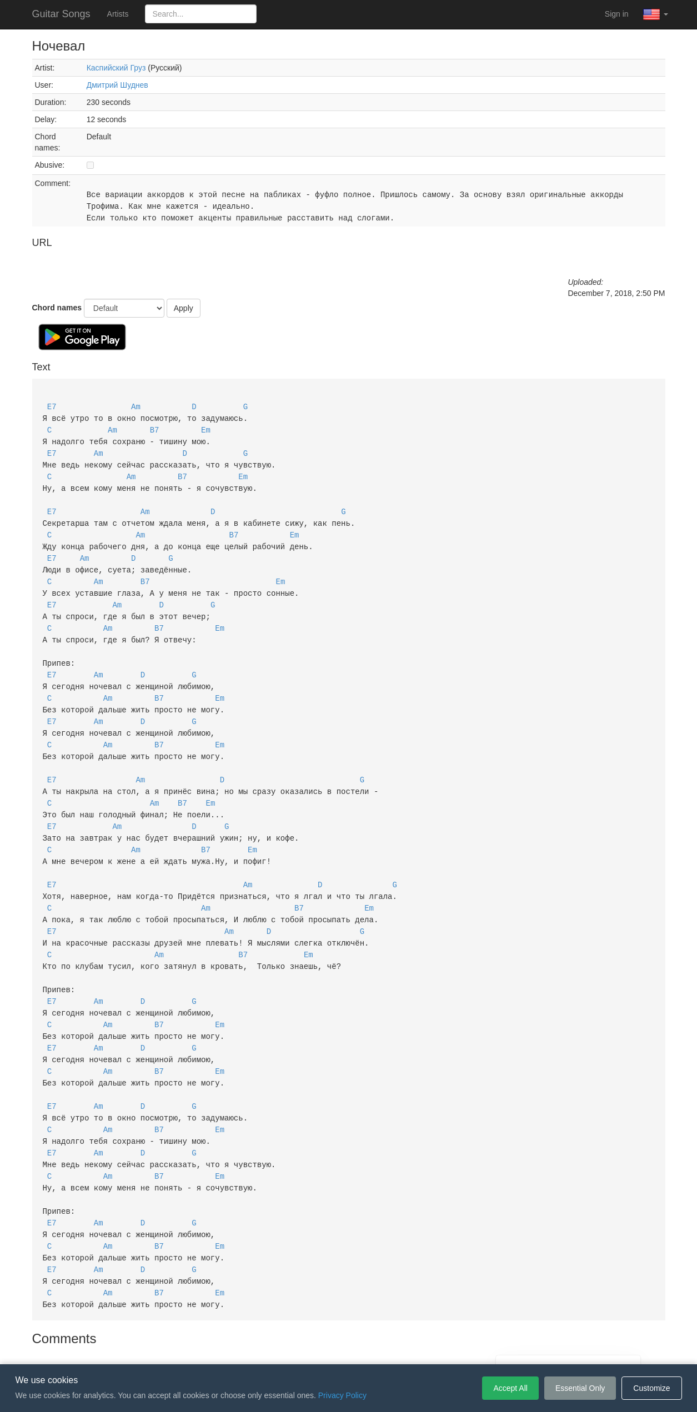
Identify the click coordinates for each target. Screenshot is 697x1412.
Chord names (57, 307)
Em (205, 428)
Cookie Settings (412, 1347)
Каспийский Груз (116, 67)
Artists (118, 13)
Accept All (510, 1388)
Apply (183, 308)
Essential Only (580, 1388)
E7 (52, 405)
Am (136, 405)
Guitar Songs (61, 13)
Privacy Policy (350, 1347)
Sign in (617, 13)
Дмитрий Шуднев (117, 85)
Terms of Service (286, 1347)
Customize (651, 1388)
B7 (154, 428)
